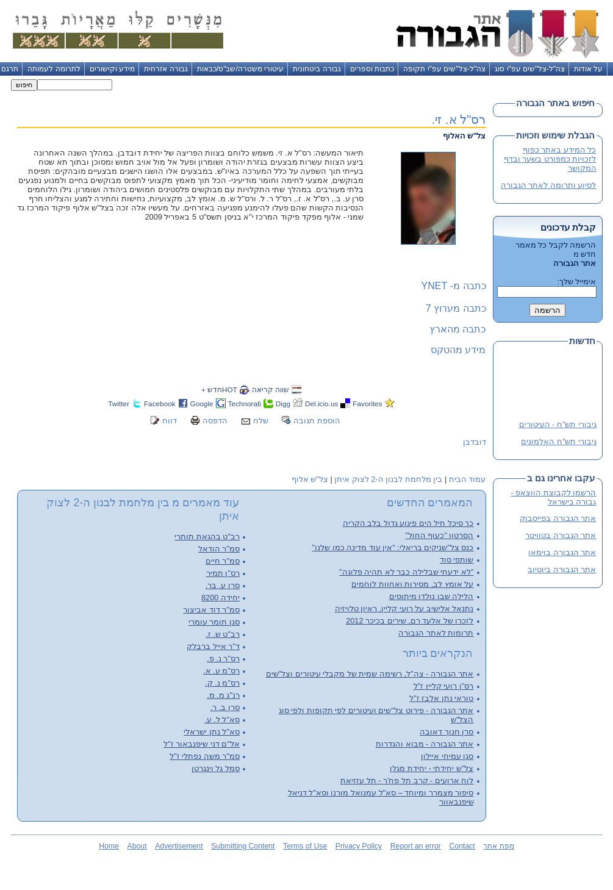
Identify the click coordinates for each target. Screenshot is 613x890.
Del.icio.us (321, 403)
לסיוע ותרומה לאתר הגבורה (549, 185)
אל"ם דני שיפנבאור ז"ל (201, 743)
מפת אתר (498, 846)
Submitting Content (242, 846)
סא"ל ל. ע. (222, 719)
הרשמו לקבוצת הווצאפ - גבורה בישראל (554, 497)
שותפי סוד (457, 559)
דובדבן (474, 442)
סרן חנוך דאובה (446, 731)
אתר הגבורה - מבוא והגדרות (424, 743)
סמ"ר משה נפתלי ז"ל (205, 756)
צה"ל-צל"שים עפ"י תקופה (444, 69)
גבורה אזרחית (165, 69)
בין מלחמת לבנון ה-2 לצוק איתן (388, 479)
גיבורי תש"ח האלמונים (559, 442)
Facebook (160, 403)
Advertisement (179, 846)
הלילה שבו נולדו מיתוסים (431, 596)
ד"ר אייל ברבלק (213, 646)
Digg (283, 403)
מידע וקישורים (112, 69)
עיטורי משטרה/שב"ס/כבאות (240, 69)
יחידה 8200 (220, 597)
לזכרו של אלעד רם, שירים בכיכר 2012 (409, 620)
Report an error (415, 846)
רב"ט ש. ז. (223, 634)
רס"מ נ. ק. (222, 682)
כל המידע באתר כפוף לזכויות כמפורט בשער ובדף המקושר (550, 159)
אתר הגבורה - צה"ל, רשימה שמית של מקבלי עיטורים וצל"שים (370, 673)
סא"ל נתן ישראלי (212, 731)
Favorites (367, 403)
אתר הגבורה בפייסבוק (558, 518)
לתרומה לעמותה (53, 69)
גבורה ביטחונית (316, 69)
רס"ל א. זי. (458, 119)
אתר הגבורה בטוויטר (560, 535)
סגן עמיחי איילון (447, 756)
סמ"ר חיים (223, 560)
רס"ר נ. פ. (223, 658)
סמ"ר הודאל (219, 548)
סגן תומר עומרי (214, 621)
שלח (260, 420)
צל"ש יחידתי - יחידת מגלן (431, 768)
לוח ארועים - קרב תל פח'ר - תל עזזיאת (406, 780)
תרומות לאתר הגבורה (435, 632)
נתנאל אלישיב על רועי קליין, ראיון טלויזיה (404, 608)
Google (201, 403)
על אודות (588, 69)
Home (109, 846)
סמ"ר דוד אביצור (211, 609)
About (137, 846)
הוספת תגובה (316, 420)
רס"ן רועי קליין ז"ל (444, 686)
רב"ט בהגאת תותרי (207, 536)
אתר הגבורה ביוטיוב (562, 569)
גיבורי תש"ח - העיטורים (557, 424)
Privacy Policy (358, 846)
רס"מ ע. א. (221, 670)
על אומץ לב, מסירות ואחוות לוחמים (412, 584)
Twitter (118, 403)
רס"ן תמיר (223, 573)
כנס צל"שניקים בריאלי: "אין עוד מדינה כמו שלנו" (392, 547)
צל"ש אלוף (310, 479)
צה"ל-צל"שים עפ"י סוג (530, 69)
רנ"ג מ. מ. (223, 695)
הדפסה (215, 420)
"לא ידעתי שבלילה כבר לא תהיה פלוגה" (406, 571)
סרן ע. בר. (223, 585)
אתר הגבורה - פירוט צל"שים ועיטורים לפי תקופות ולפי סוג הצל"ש (376, 715)
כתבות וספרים (372, 69)
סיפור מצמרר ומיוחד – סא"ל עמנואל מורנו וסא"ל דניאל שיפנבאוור (381, 797)
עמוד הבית (467, 479)
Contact (462, 846)
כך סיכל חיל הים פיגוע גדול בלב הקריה (408, 523)
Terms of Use (305, 846)
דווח (169, 420)
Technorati (244, 403)
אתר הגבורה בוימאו (562, 552)
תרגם (9, 69)
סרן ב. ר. (225, 707)
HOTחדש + (219, 389)
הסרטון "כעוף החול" (439, 535)
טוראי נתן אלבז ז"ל (441, 698)
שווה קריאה (270, 389)
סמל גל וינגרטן (216, 768)
